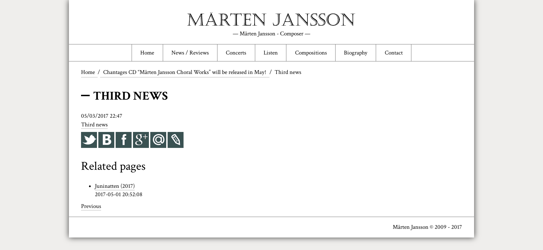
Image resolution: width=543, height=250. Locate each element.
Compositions (311, 53)
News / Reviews (190, 53)
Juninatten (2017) (115, 186)
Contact (394, 53)
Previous (91, 206)
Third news (94, 124)
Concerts (236, 53)
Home (147, 53)
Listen (271, 53)
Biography (355, 53)
